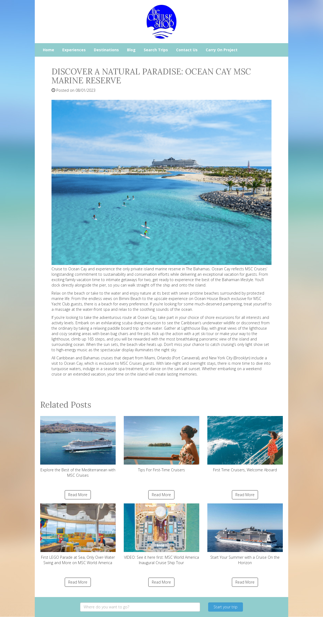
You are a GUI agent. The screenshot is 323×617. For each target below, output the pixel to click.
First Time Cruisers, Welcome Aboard (245, 444)
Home (48, 49)
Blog (131, 49)
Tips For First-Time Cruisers (161, 444)
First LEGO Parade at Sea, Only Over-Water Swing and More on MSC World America (78, 534)
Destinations (106, 49)
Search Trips (156, 49)
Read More (77, 494)
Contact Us (187, 49)
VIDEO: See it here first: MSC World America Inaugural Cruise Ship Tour (161, 534)
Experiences (74, 49)
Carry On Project (222, 49)
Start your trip (226, 606)
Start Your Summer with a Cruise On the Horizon (245, 534)
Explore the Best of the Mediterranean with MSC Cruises (78, 447)
